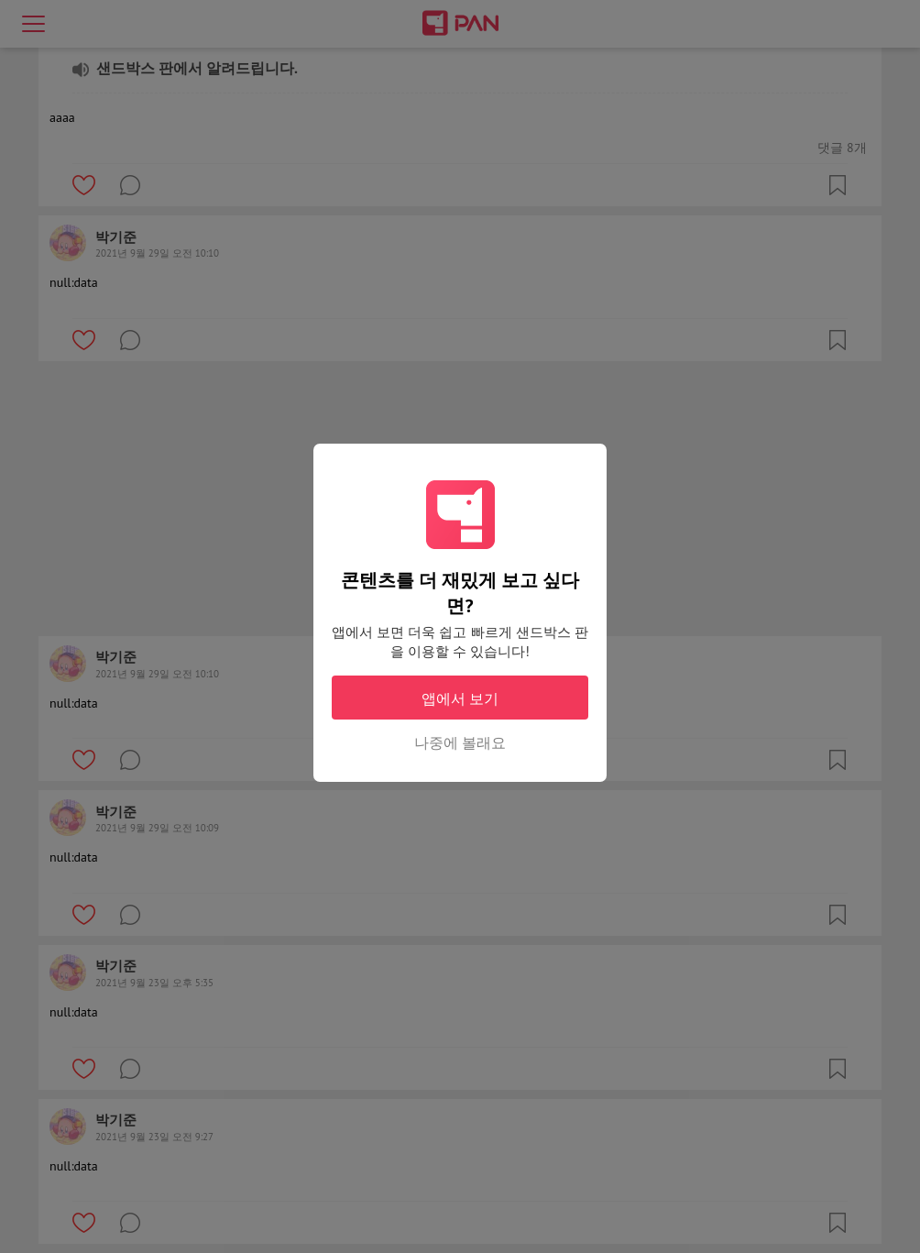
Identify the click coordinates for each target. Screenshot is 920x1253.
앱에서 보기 (460, 698)
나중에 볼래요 (460, 742)
